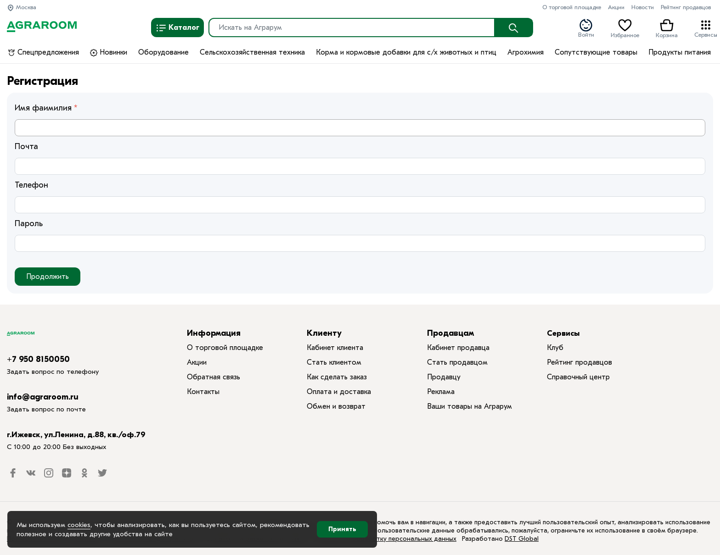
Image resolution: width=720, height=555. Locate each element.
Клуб (555, 348)
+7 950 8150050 (38, 359)
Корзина (667, 28)
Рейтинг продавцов (686, 7)
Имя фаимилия (43, 108)
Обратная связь (213, 377)
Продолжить (47, 276)
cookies (79, 525)
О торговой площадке (571, 7)
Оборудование (163, 52)
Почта (26, 146)
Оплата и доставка (339, 392)
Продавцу (444, 377)
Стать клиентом (334, 362)
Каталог (177, 27)
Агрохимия (525, 52)
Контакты (203, 392)
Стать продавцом (457, 362)
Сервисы (705, 28)
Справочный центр (578, 377)
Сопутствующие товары (596, 52)
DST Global (522, 539)
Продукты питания (679, 52)
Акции (616, 7)
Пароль (29, 223)
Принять (342, 529)
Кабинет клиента (335, 348)
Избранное (625, 28)
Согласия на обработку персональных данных (384, 539)
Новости (642, 7)
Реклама (441, 392)
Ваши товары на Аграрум (469, 406)
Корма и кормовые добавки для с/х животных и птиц (406, 52)
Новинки (108, 52)
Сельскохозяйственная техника (252, 52)
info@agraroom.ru (43, 397)
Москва (21, 7)
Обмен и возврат (336, 406)
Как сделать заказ (337, 377)
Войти (586, 28)
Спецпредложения (43, 52)
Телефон (31, 185)
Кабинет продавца (458, 348)
